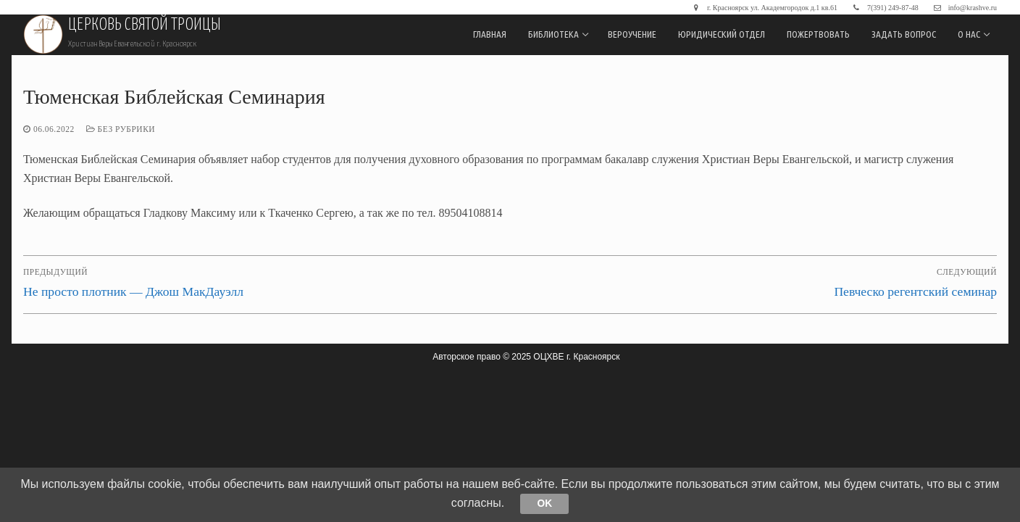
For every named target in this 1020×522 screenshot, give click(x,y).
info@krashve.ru (963, 7)
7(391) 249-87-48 (884, 7)
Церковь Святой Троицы (144, 25)
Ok (545, 503)
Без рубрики (120, 129)
